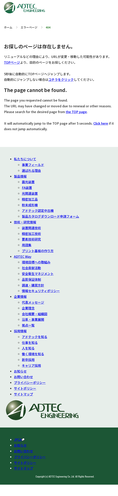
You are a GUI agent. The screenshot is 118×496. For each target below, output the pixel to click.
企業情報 (20, 296)
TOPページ (12, 62)
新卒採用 (28, 359)
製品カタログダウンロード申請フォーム (50, 216)
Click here (100, 123)
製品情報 (20, 176)
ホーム (8, 27)
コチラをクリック (61, 79)
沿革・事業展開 (33, 319)
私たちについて (25, 159)
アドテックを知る (34, 336)
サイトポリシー (25, 388)
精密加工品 (30, 199)
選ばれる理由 (31, 170)
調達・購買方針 (33, 285)
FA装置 (27, 187)
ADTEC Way (22, 256)
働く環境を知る (33, 353)
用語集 (26, 245)
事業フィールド (33, 164)
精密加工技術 (31, 233)
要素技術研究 (31, 239)
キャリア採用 (31, 365)
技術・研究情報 (25, 222)
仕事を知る (30, 342)
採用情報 (20, 331)
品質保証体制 (31, 279)
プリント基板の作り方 (38, 250)
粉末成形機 (30, 205)
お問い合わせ (23, 376)
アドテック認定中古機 (38, 210)
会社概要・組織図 (34, 313)
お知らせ (20, 371)
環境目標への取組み (36, 262)
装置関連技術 (31, 227)
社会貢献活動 (31, 267)
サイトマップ (23, 394)
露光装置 (28, 181)
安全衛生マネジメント (38, 273)
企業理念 (28, 308)
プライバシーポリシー (30, 382)
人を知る (28, 348)
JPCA (19, 439)
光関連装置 (30, 193)
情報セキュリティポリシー (41, 290)
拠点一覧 (28, 325)
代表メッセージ (33, 302)
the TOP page (76, 111)
